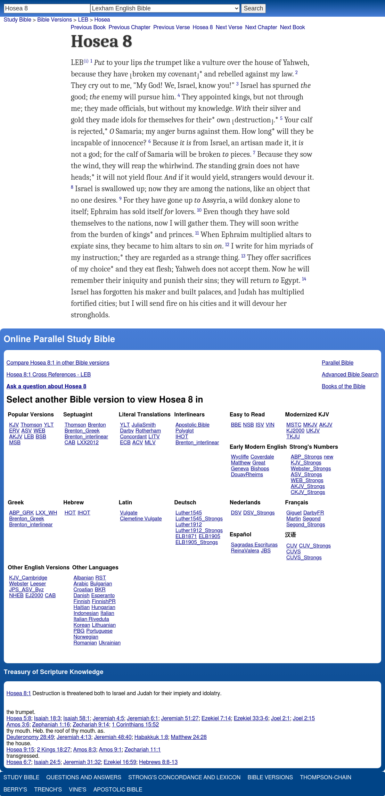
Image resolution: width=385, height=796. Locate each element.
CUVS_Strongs (304, 557)
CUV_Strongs (315, 546)
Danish (82, 595)
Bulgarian (101, 583)
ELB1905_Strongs (196, 542)
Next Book (292, 27)
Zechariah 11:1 (142, 750)
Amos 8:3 (84, 750)
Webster (18, 583)
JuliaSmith (144, 425)
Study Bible (17, 20)
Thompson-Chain (325, 777)
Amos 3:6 (18, 725)
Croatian (83, 589)
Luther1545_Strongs (199, 518)
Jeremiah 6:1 (142, 718)
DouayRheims (247, 474)
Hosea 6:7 (19, 762)
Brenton (97, 425)
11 (197, 233)
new (328, 457)
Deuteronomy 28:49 (30, 737)
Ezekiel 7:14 (216, 718)
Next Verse (229, 27)
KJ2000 (295, 430)
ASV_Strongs (306, 474)
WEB (39, 430)
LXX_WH (46, 512)
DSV (236, 512)
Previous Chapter (129, 27)
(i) (86, 61)
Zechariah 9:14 (91, 725)
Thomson (31, 425)
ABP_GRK (21, 512)
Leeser (38, 583)
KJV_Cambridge (28, 577)
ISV (260, 425)
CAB (70, 442)
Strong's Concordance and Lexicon (184, 777)
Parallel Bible (337, 363)
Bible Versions (54, 20)
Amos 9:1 (110, 750)
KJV (14, 425)
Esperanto (103, 595)
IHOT (181, 436)
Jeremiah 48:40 (112, 737)
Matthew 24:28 (189, 737)
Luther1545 (188, 512)
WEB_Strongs (307, 480)
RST (101, 577)
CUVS (293, 551)
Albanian (84, 577)
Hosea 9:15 (20, 750)
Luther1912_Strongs (199, 530)
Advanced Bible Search (350, 374)
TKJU (293, 436)
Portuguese (99, 631)
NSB (248, 425)
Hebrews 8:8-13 (158, 762)
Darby (127, 430)
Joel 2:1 (280, 718)
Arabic (81, 583)
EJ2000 (34, 595)
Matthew (241, 462)
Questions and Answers (83, 777)
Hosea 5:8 (19, 718)
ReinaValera (245, 550)
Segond (311, 518)
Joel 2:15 (304, 718)
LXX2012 (88, 442)
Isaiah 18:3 (47, 718)
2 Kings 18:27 (53, 750)
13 (243, 256)
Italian (107, 613)
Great (258, 462)
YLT (49, 425)
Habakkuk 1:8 (151, 737)
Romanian (85, 642)
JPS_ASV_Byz (26, 589)
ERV (14, 430)
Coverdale (262, 457)
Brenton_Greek (82, 430)
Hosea (102, 20)
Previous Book (88, 27)
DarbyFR (313, 512)
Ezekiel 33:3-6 (251, 718)
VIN (270, 425)
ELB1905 (209, 536)
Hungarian (103, 607)
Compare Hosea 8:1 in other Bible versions (58, 363)
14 (304, 279)
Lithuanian (104, 625)
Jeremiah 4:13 (74, 737)
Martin (293, 518)
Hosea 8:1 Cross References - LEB (49, 374)
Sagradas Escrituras (254, 544)
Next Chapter (261, 27)
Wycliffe (240, 457)
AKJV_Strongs (308, 486)
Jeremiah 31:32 (82, 762)
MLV (150, 442)
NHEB (16, 595)
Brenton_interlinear (86, 436)
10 (199, 210)
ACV (137, 442)
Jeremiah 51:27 (180, 718)
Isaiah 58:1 (76, 718)
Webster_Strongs (311, 468)
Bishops (260, 468)
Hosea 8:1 (19, 693)
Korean (82, 625)
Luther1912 (188, 524)
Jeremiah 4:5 (108, 718)
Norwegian (86, 637)
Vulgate (128, 512)
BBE (236, 425)
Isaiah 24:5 (47, 762)
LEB (29, 436)
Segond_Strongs (305, 524)
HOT (70, 512)
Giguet (294, 512)
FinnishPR (104, 601)
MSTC (293, 425)
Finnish (82, 601)
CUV (291, 546)
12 (227, 244)
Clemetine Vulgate (141, 518)
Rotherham (148, 430)
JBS (266, 550)
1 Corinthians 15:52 (135, 725)
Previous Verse (171, 27)
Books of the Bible (344, 386)
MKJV (310, 425)
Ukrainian (110, 642)
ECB (125, 442)
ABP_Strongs (306, 457)
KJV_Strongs (306, 462)
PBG (79, 631)
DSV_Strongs (259, 512)
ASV (26, 430)
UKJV (313, 430)
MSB (15, 442)
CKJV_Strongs (308, 492)
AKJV (15, 436)
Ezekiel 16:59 (120, 762)
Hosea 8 (203, 27)
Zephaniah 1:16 (51, 725)
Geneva (240, 468)
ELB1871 (186, 536)
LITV (153, 436)
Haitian (82, 607)
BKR (100, 589)
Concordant (133, 436)
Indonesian (86, 613)
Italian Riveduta (91, 619)
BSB (41, 436)
